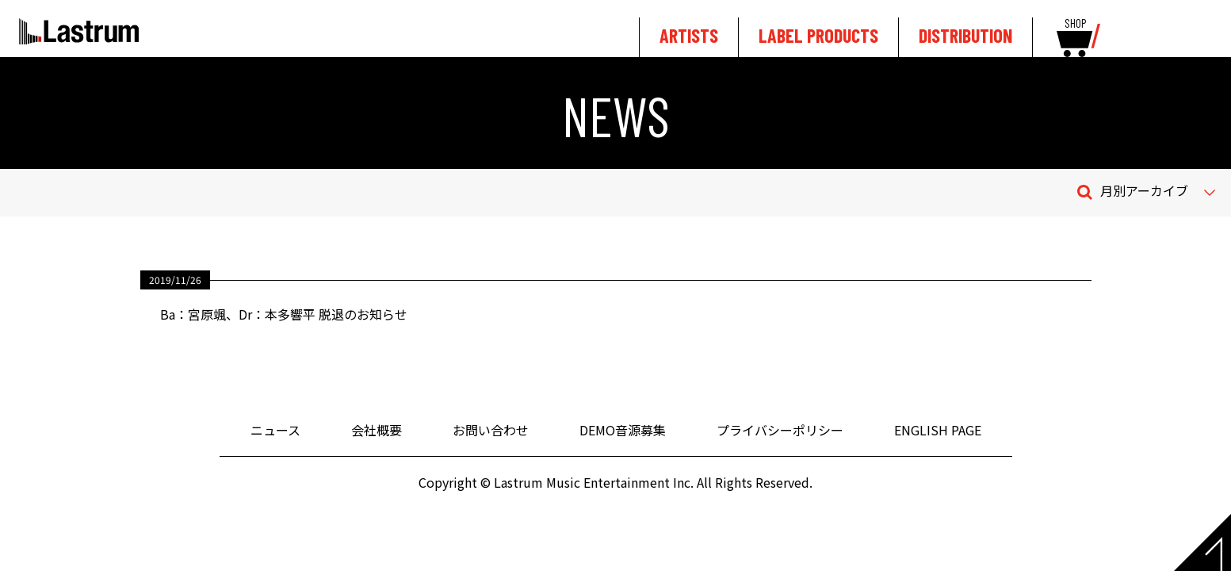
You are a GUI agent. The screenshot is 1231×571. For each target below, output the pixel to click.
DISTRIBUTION (965, 35)
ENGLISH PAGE (937, 429)
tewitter (1177, 33)
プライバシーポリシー (780, 429)
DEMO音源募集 (622, 429)
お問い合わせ (491, 429)
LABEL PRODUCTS (818, 35)
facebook (1204, 33)
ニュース (275, 429)
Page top (1202, 542)
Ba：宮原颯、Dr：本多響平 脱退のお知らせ (283, 314)
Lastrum (79, 30)
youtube (1141, 33)
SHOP (1075, 23)
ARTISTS (688, 35)
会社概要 (376, 429)
